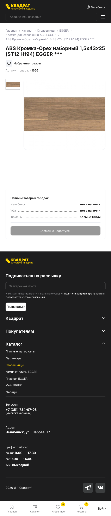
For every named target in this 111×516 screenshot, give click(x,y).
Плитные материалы (20, 351)
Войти (102, 508)
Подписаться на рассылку (33, 275)
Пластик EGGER (16, 378)
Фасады (11, 392)
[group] (64, 131)
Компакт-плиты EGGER (21, 371)
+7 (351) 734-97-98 (21, 409)
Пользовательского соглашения (25, 297)
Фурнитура (13, 358)
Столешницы (15, 365)
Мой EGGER (14, 385)
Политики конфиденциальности (83, 293)
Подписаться (16, 306)
